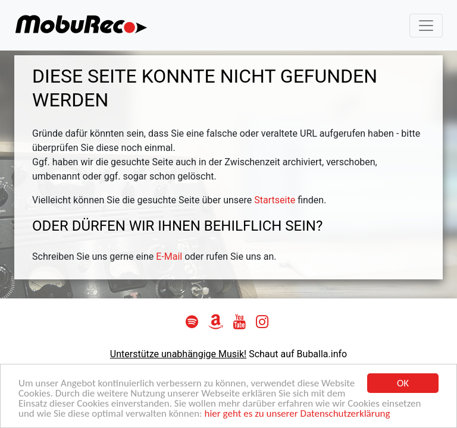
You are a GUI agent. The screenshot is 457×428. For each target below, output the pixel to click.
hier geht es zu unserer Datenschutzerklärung (297, 414)
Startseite (274, 200)
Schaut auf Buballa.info (298, 354)
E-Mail (169, 256)
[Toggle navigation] (426, 25)
